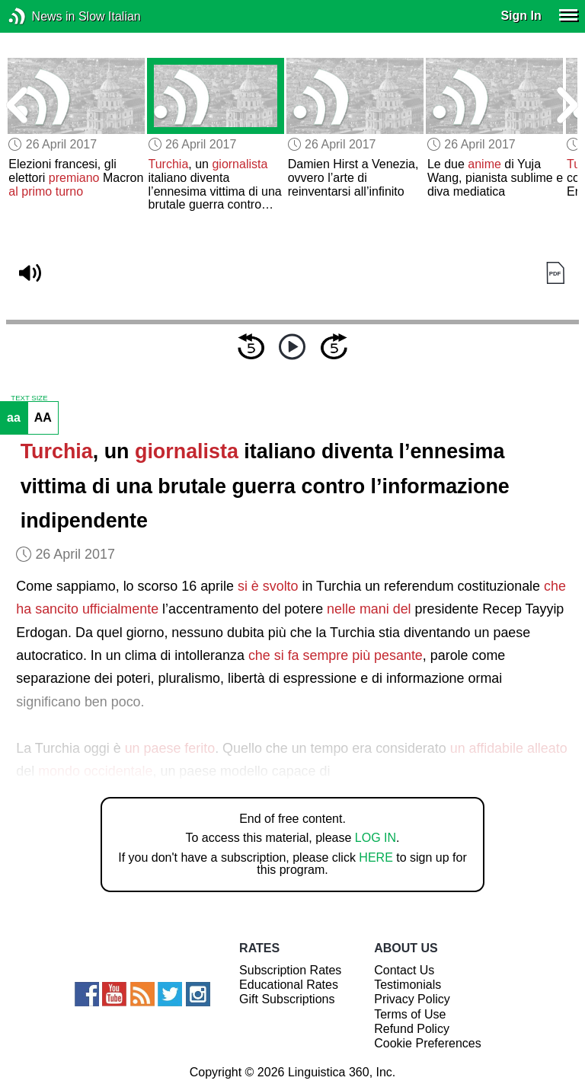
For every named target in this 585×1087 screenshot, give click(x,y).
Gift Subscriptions (286, 999)
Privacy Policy (412, 999)
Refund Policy (411, 1028)
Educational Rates (288, 984)
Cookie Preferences (427, 1043)
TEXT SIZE (29, 398)
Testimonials (407, 984)
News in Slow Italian (40, 16)
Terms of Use (410, 1014)
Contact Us (404, 970)
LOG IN (375, 837)
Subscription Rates (290, 970)
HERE (375, 857)
